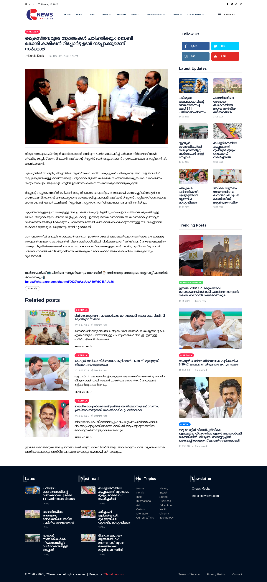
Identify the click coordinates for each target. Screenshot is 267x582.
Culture (140, 509)
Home (67, 14)
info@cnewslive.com (205, 495)
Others (175, 14)
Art (138, 505)
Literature (142, 513)
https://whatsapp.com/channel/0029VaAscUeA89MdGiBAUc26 (69, 281)
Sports (163, 496)
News (79, 14)
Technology (166, 517)
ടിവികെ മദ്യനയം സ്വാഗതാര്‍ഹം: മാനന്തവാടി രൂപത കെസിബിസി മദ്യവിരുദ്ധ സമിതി (111, 542)
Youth (163, 509)
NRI (92, 14)
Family (135, 14)
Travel (163, 492)
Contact (237, 574)
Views (105, 14)
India (139, 496)
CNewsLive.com (113, 574)
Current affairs (145, 517)
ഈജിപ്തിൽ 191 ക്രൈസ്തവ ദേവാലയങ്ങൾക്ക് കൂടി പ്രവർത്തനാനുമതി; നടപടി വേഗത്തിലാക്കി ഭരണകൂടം (209, 292)
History (163, 488)
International (143, 500)
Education (165, 505)
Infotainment (154, 14)
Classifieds (194, 14)
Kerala (140, 492)
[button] (29, 4)
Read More (83, 346)
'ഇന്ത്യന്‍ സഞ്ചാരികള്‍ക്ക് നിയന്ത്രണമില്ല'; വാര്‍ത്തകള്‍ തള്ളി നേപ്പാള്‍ (55, 542)
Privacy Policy (216, 574)
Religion (121, 14)
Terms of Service (189, 574)
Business (165, 500)
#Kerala (32, 288)
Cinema (164, 513)
